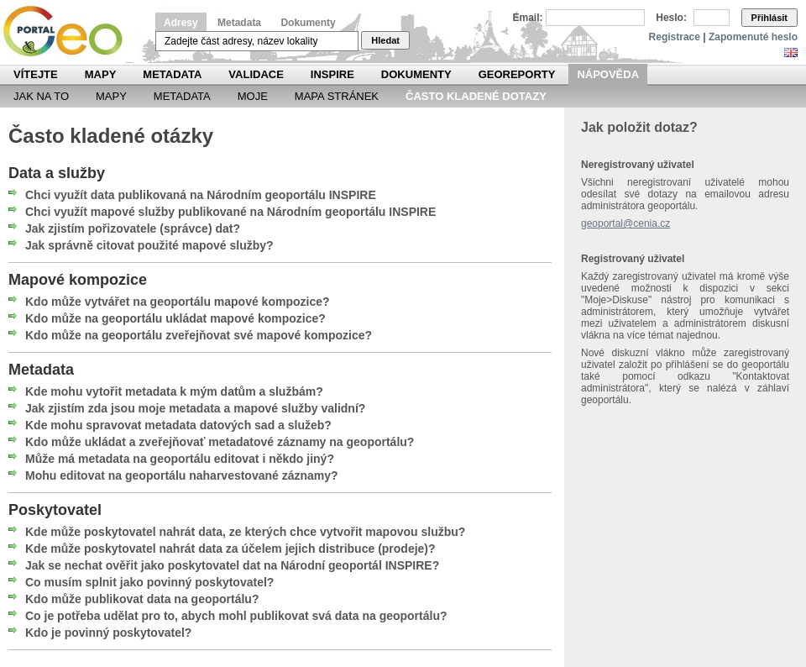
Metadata (239, 23)
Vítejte (35, 74)
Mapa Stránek (337, 96)
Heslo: (671, 18)
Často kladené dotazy (476, 96)
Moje (253, 96)
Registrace (674, 37)
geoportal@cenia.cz (625, 223)
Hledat (385, 40)
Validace (255, 74)
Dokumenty (307, 23)
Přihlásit (769, 18)
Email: (528, 18)
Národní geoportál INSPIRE (69, 31)
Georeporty (517, 74)
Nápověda (608, 74)
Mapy (101, 74)
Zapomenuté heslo (753, 37)
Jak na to (41, 96)
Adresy (181, 23)
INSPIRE (332, 74)
